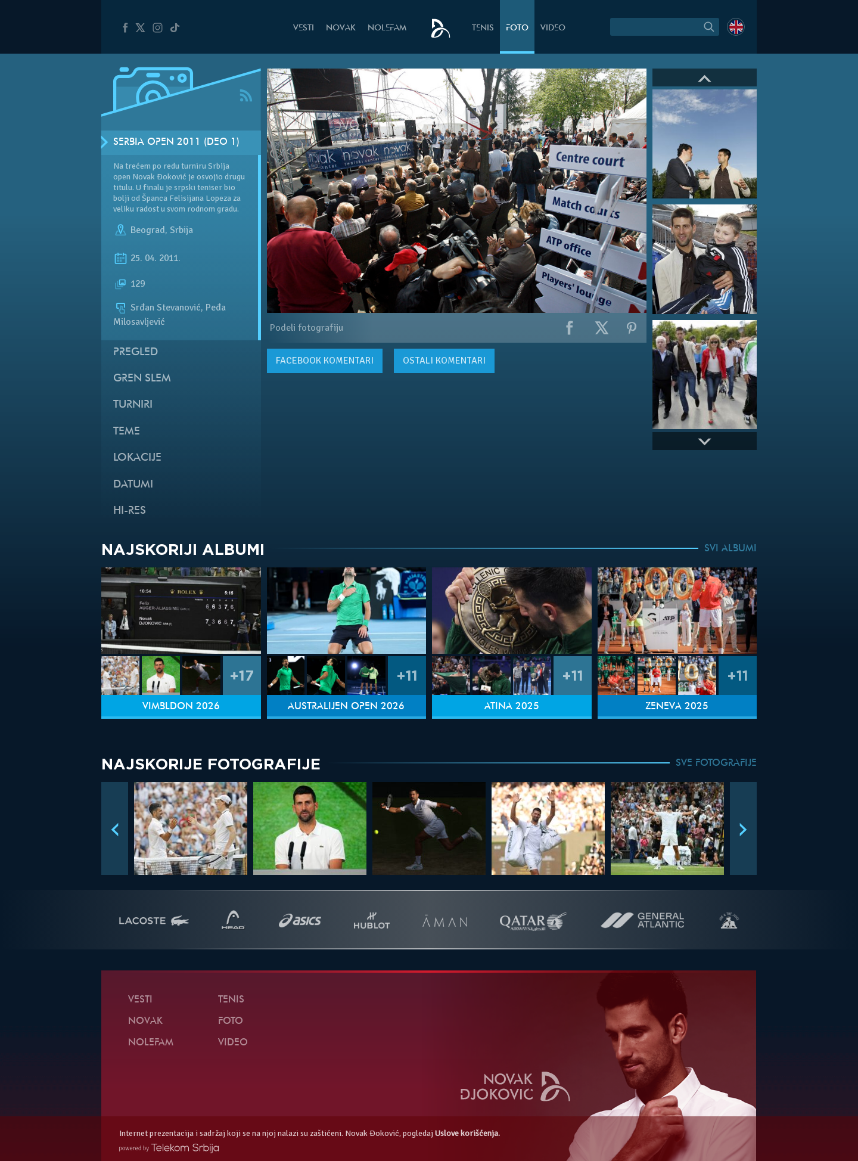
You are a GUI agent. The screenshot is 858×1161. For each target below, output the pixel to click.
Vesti (303, 28)
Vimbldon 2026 (181, 707)
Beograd (147, 230)
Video (552, 28)
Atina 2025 (511, 707)
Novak (341, 28)
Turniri (133, 405)
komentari (325, 361)
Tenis (483, 28)
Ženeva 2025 (676, 707)
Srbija (181, 230)
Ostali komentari (444, 361)
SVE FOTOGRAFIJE (716, 763)
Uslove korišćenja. (467, 1133)
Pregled (135, 352)
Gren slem (142, 378)
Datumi (133, 485)
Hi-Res (129, 511)
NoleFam (387, 28)
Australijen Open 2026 (346, 707)
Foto (517, 28)
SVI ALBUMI (730, 549)
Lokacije (137, 458)
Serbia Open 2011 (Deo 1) (176, 142)
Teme (126, 431)
